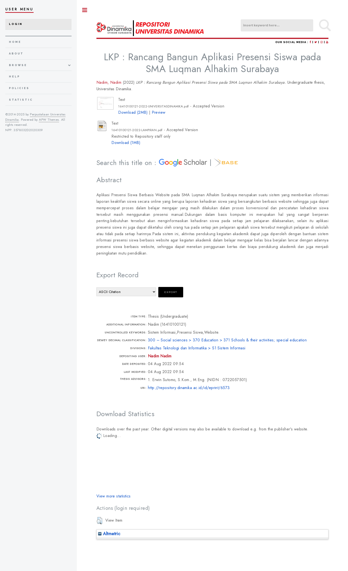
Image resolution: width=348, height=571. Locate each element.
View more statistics (113, 496)
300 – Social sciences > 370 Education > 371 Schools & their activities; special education (227, 340)
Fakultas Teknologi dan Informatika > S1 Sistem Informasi (197, 348)
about (16, 53)
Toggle (85, 10)
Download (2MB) (133, 112)
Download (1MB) (125, 142)
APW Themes (49, 119)
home (15, 42)
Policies (19, 88)
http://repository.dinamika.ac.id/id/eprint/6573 (189, 388)
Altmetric (109, 533)
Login (16, 24)
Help (14, 76)
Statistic (21, 99)
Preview (159, 112)
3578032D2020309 (28, 130)
